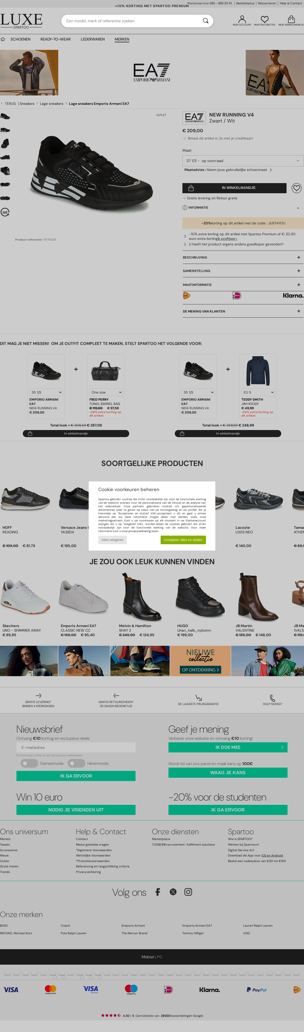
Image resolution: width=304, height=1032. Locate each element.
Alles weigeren (113, 540)
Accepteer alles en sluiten (183, 540)
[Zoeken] (206, 21)
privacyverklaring (139, 531)
